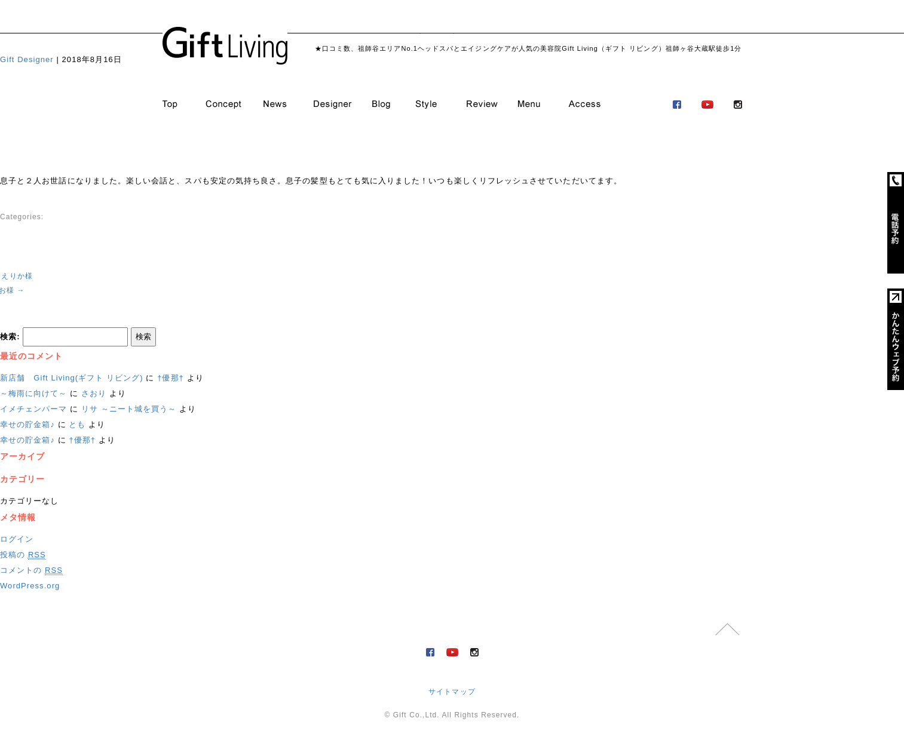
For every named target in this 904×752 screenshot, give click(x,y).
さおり (93, 393)
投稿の (23, 555)
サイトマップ (451, 691)
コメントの (31, 570)
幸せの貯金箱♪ (27, 424)
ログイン (16, 539)
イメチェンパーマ (34, 408)
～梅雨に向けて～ (34, 393)
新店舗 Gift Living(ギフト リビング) (71, 377)
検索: (10, 336)
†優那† (170, 377)
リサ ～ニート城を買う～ (128, 408)
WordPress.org (30, 585)
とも (77, 424)
